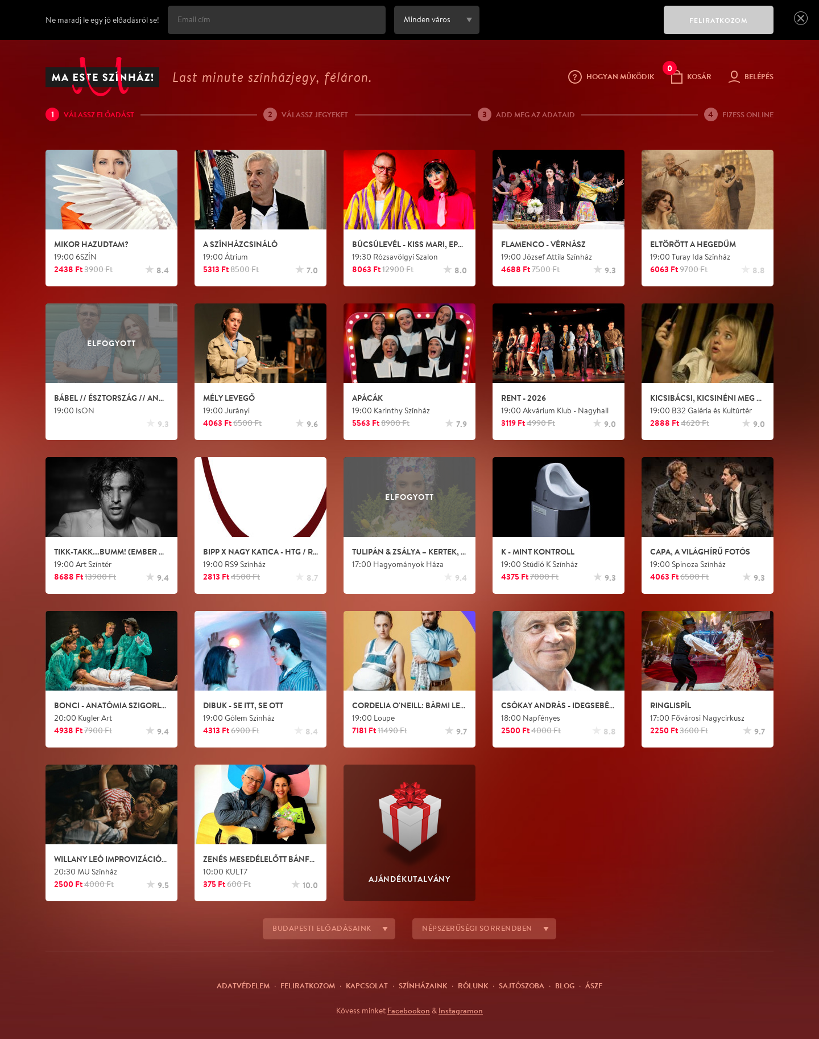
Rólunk (473, 985)
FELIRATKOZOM (718, 20)
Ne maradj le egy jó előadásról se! (102, 20)
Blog (564, 985)
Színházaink (423, 985)
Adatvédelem (243, 985)
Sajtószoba (521, 985)
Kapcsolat (367, 985)
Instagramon (461, 1010)
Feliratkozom (307, 985)
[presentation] (568, 28)
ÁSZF (593, 985)
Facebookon (408, 1010)
